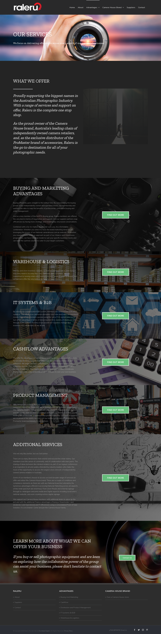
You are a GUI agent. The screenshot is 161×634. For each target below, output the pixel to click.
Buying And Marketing (69, 597)
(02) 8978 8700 (115, 630)
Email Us (124, 630)
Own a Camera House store (118, 597)
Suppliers (18, 602)
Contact (18, 607)
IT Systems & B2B (68, 612)
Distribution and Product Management (76, 607)
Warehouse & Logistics (70, 618)
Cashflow (64, 602)
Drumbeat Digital (44, 631)
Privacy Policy (68, 631)
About (17, 597)
